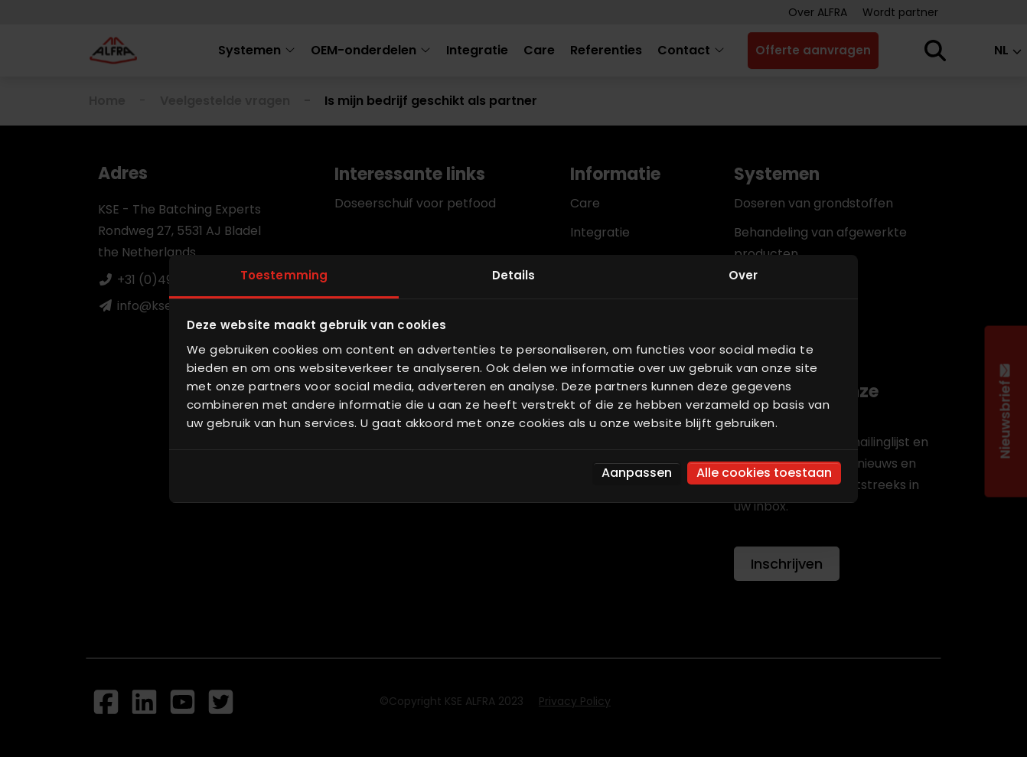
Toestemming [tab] (284, 275)
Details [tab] (514, 275)
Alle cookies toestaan (764, 472)
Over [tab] (743, 275)
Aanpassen (637, 472)
